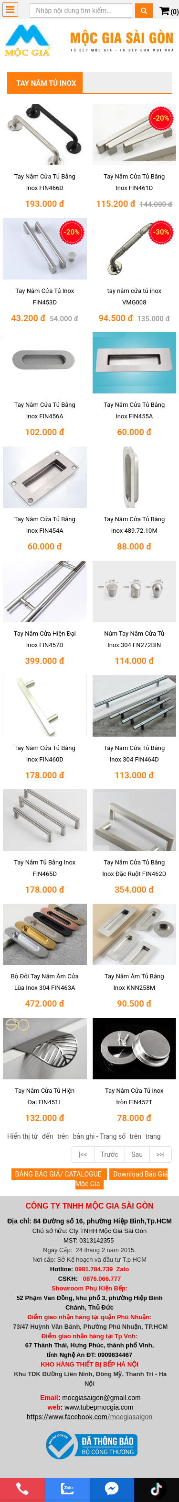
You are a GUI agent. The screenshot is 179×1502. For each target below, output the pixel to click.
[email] (112, 1488)
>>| (160, 1154)
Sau (137, 1154)
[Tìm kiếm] (144, 10)
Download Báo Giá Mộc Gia (121, 1179)
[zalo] (67, 1488)
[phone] (22, 1488)
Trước (109, 1154)
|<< (83, 1154)
